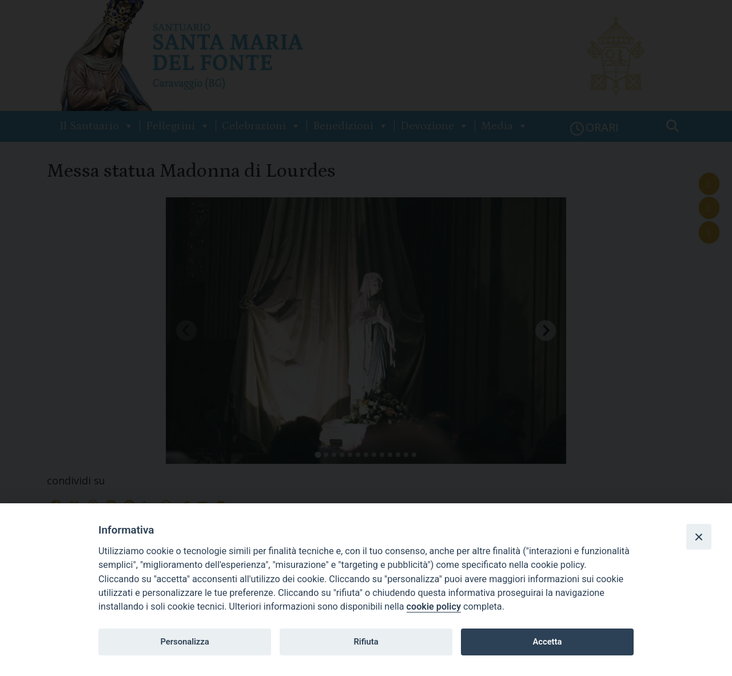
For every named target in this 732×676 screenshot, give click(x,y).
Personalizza (184, 642)
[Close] (698, 536)
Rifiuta (365, 642)
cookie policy (434, 606)
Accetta (547, 642)
